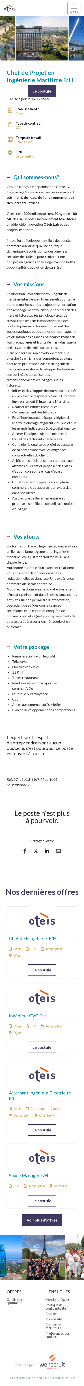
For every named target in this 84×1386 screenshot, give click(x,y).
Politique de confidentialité (55, 1306)
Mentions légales (57, 1300)
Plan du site (53, 1319)
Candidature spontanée (15, 1301)
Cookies (51, 1314)
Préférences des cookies (57, 1335)
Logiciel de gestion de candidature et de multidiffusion (42, 1377)
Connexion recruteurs (53, 1326)
